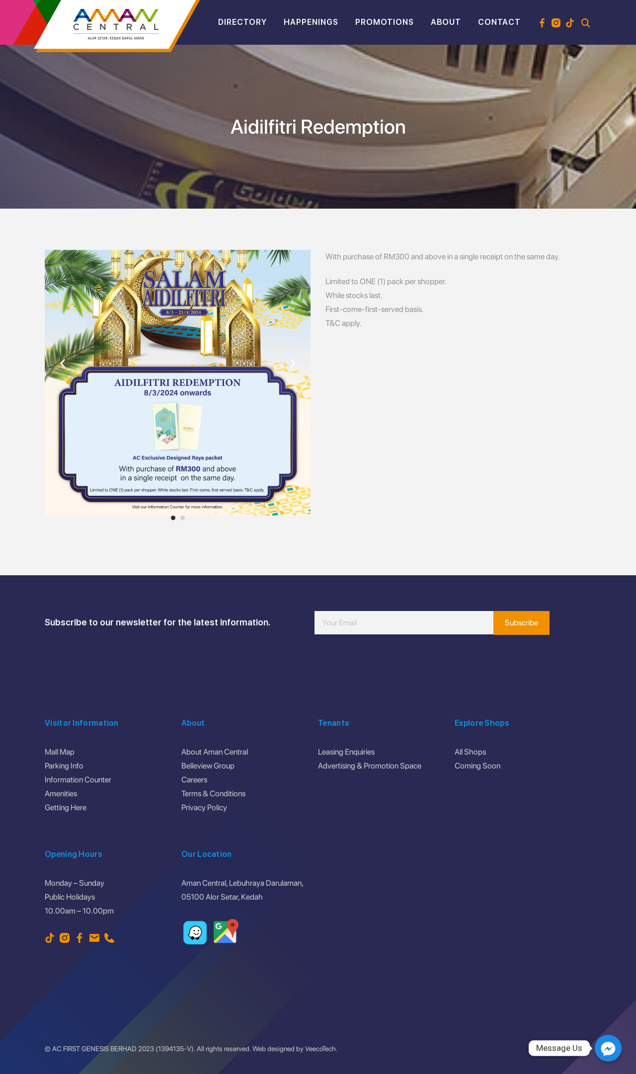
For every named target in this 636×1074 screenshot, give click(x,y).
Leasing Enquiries (346, 752)
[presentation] (390, 664)
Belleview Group (208, 765)
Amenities (61, 793)
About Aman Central (214, 752)
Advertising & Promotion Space (369, 765)
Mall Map (60, 752)
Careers (194, 779)
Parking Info (64, 765)
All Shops (470, 752)
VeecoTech (320, 1049)
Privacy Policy (204, 807)
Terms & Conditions (213, 793)
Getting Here (65, 807)
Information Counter (78, 779)
